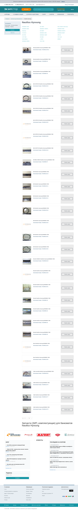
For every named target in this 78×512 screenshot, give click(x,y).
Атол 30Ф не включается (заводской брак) (16, 445)
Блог (44, 14)
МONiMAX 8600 (61, 28)
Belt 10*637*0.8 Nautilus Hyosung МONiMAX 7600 (43, 148)
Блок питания (7, 25)
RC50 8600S (24, 39)
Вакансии (61, 14)
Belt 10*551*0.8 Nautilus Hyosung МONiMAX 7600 (43, 120)
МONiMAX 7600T (43, 34)
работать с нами (61, 9)
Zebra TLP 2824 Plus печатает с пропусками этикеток (61, 457)
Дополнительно (64, 487)
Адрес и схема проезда (8, 493)
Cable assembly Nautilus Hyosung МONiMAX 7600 (43, 371)
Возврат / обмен (29, 491)
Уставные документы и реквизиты (11, 491)
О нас (5, 489)
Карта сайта (28, 499)
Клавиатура (7, 26)
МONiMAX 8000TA (61, 30)
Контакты (71, 14)
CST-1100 (60, 36)
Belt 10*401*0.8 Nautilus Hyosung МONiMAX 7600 (43, 108)
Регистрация (71, 4)
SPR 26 (59, 34)
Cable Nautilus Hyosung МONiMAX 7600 (41, 382)
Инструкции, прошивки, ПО (47, 493)
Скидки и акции (18, 14)
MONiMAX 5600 (25, 28)
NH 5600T (42, 30)
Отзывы (5, 499)
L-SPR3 (41, 39)
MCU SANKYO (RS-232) (63, 26)
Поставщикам (29, 493)
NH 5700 (24, 34)
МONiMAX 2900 (43, 32)
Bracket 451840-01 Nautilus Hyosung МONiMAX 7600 (44, 258)
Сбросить (12, 32)
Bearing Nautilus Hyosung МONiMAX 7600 (41, 47)
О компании (7, 487)
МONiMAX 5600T (61, 32)
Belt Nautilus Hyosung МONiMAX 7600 (41, 171)
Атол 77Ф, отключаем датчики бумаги (15, 454)
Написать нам (7, 497)
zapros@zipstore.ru (40, 4)
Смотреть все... (9, 468)
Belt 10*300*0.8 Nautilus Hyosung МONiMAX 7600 (43, 96)
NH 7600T (42, 26)
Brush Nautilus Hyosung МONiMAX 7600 (41, 343)
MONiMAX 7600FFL (44, 28)
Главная (7, 505)
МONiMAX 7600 (25, 26)
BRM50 (59, 39)
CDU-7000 (42, 41)
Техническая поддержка (47, 487)
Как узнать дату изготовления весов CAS (15, 464)
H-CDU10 (24, 32)
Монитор (24, 30)
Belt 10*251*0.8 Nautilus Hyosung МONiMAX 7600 (43, 83)
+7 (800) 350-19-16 (8, 4)
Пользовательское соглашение (67, 489)
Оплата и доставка (33, 14)
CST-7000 (24, 36)
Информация (29, 487)
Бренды (7, 14)
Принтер (11, 26)
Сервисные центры (46, 489)
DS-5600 (42, 36)
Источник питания (14, 25)
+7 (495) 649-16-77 (19, 4)
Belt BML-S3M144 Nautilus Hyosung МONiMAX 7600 (43, 159)
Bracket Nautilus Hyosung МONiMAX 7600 (41, 270)
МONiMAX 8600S (25, 41)
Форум (52, 14)
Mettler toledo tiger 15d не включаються (58, 467)
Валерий (7, 446)
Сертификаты (29, 497)
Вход (66, 4)
